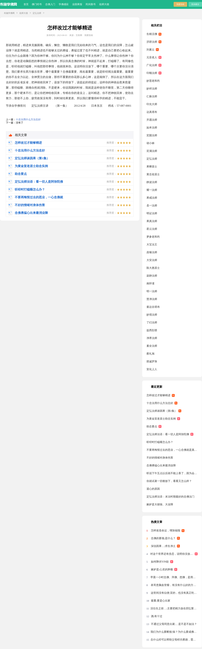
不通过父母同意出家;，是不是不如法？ (174, 624)
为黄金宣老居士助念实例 (161, 418)
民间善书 (91, 4)
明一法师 (151, 291)
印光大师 (151, 104)
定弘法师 (37, 13)
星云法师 (151, 228)
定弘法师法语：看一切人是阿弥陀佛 (167, 434)
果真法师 (151, 221)
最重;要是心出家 (160, 600)
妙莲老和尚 (153, 80)
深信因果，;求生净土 (163, 546)
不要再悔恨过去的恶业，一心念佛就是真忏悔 (172, 449)
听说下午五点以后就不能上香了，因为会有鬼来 (172, 473)
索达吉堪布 (153, 306)
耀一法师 (151, 190)
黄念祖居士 (153, 174)
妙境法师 (151, 314)
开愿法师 (151, 119)
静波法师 (151, 182)
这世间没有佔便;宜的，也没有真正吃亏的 (174, 592)
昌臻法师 (151, 252)
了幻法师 (151, 322)
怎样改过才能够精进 (158, 395)
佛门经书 (37, 4)
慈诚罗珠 (151, 361)
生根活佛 (151, 34)
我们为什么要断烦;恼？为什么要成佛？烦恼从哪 (174, 631)
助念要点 (151, 426)
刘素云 (150, 49)
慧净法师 (151, 299)
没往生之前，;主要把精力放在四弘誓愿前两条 (174, 608)
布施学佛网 (9, 13)
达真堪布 (151, 112)
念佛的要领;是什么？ (163, 538)
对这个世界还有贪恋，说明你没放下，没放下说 (174, 553)
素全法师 (151, 345)
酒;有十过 (156, 616)
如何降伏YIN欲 (160, 561)
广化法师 (151, 65)
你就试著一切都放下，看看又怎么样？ (169, 481)
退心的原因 (153, 488)
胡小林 (150, 143)
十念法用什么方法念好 (28, 119)
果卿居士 (151, 166)
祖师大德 (104, 4)
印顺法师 (151, 73)
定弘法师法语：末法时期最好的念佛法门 (170, 496)
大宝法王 (151, 244)
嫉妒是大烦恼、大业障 (159, 504)
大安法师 (151, 260)
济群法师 (151, 41)
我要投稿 (180, 4)
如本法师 (151, 127)
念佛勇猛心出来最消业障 (161, 465)
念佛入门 (50, 4)
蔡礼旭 (150, 353)
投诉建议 (195, 4)
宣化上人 (151, 369)
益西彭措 (151, 330)
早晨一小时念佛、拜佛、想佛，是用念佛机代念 (174, 577)
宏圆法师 (151, 135)
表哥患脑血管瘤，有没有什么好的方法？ (174, 585)
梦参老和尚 (153, 236)
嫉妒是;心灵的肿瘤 (162, 569)
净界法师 (151, 338)
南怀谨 (150, 283)
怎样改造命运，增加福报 (165, 530)
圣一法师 (151, 205)
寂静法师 (151, 275)
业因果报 (77, 4)
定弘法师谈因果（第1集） (161, 410)
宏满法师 (151, 151)
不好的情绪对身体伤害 (159, 457)
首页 (26, 4)
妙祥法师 (151, 88)
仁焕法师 (151, 96)
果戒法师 (151, 197)
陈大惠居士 (153, 267)
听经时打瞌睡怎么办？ (159, 442)
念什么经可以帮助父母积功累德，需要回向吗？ (174, 639)
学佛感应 (64, 4)
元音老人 (151, 57)
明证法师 (151, 213)
